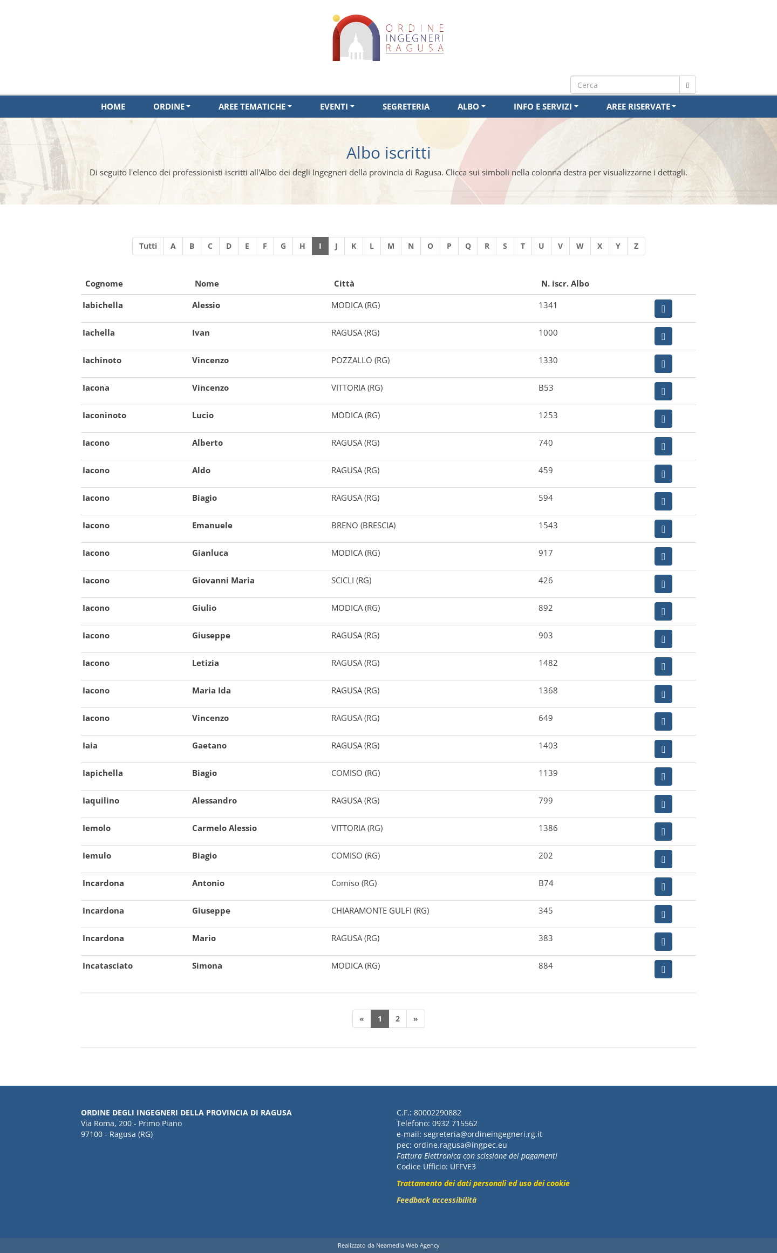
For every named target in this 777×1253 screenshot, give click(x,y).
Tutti (148, 246)
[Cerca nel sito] (687, 85)
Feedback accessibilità (436, 1200)
